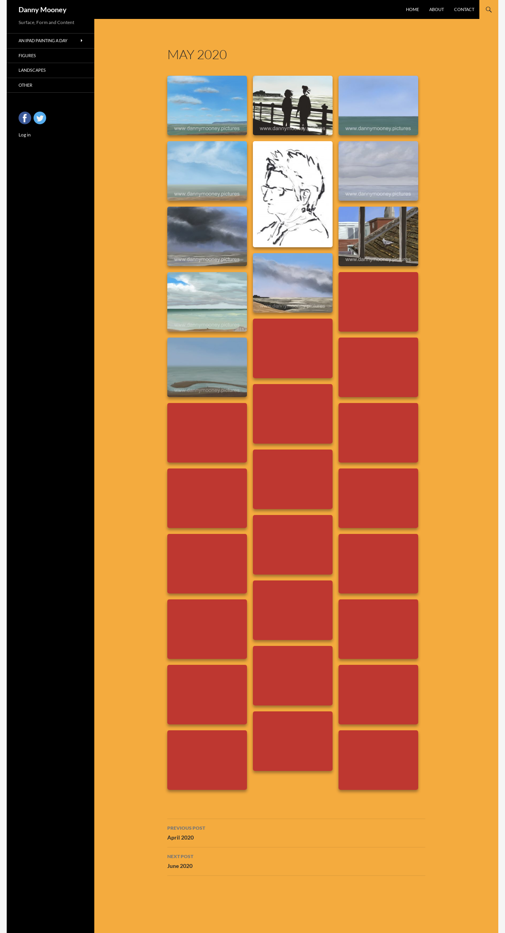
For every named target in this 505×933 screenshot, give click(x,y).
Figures (27, 55)
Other (25, 85)
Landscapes (32, 70)
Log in (25, 135)
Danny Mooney (43, 9)
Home (412, 9)
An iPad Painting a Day (43, 40)
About (436, 9)
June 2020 (296, 860)
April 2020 (296, 832)
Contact (464, 9)
